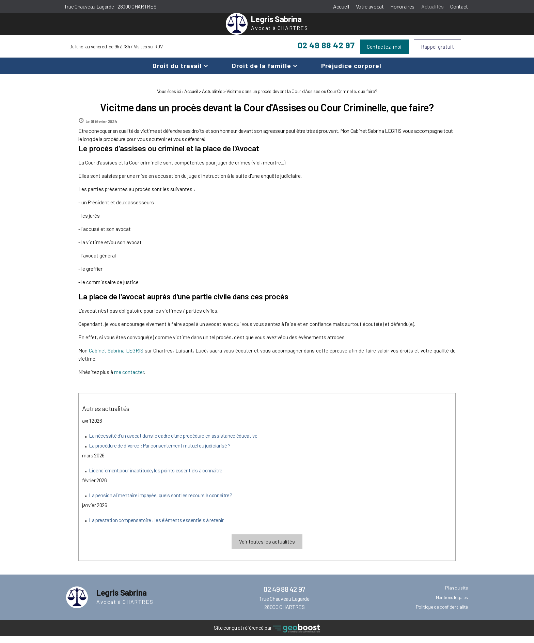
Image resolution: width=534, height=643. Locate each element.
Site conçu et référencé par (267, 635)
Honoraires (402, 6)
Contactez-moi (384, 53)
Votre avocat (370, 6)
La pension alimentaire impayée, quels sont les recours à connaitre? (160, 502)
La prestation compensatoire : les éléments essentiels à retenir (156, 527)
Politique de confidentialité (442, 613)
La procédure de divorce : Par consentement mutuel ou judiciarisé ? (160, 452)
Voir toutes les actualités (267, 548)
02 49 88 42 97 (326, 52)
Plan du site (456, 594)
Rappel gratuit (437, 53)
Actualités (432, 6)
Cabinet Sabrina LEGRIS (116, 357)
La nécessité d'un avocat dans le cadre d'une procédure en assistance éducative (173, 442)
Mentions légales (452, 604)
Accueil (341, 6)
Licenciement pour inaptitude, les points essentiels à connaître (155, 477)
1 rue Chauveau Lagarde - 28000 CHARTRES (110, 6)
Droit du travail (177, 72)
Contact (459, 6)
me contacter (129, 379)
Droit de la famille (261, 72)
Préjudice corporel (351, 72)
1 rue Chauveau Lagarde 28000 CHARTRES (284, 609)
